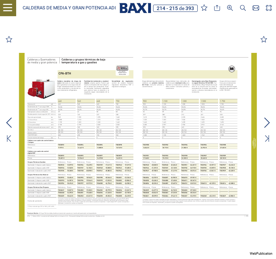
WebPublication (261, 253)
